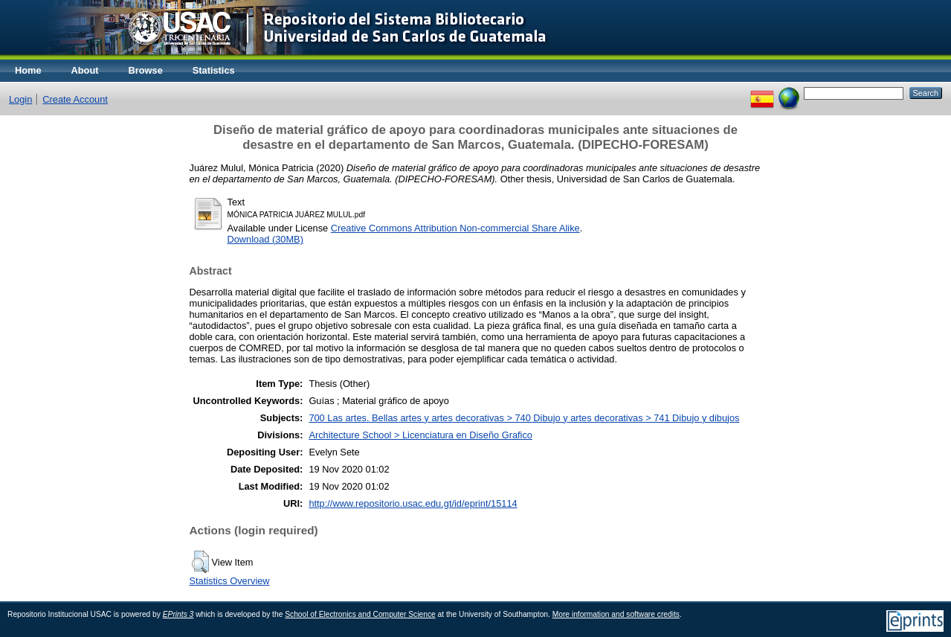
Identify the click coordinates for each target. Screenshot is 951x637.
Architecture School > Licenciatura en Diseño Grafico (420, 435)
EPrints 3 (178, 614)
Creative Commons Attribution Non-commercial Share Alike (455, 228)
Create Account (75, 99)
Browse (146, 70)
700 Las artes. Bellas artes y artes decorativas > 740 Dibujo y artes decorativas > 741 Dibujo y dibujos (524, 417)
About (85, 70)
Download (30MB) (265, 239)
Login (20, 99)
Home (28, 70)
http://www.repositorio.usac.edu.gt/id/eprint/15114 (413, 503)
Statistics (214, 70)
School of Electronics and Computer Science (360, 614)
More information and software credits (616, 614)
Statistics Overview (230, 580)
